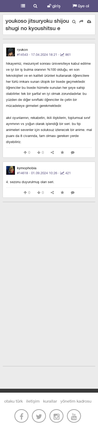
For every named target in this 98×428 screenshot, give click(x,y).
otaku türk (13, 400)
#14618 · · (44, 173)
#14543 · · (44, 54)
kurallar (50, 400)
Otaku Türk (8, 5)
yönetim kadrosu (75, 400)
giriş (53, 5)
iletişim (33, 400)
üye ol (81, 5)
